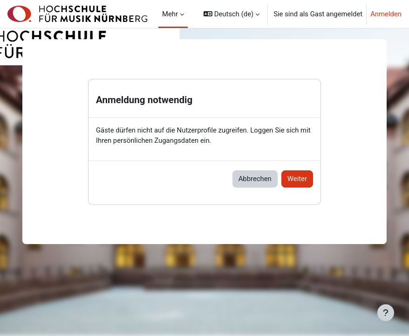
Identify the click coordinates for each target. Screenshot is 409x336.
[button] (232, 14)
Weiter (297, 179)
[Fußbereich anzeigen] (385, 312)
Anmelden (386, 14)
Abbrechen (255, 179)
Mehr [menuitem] (170, 14)
